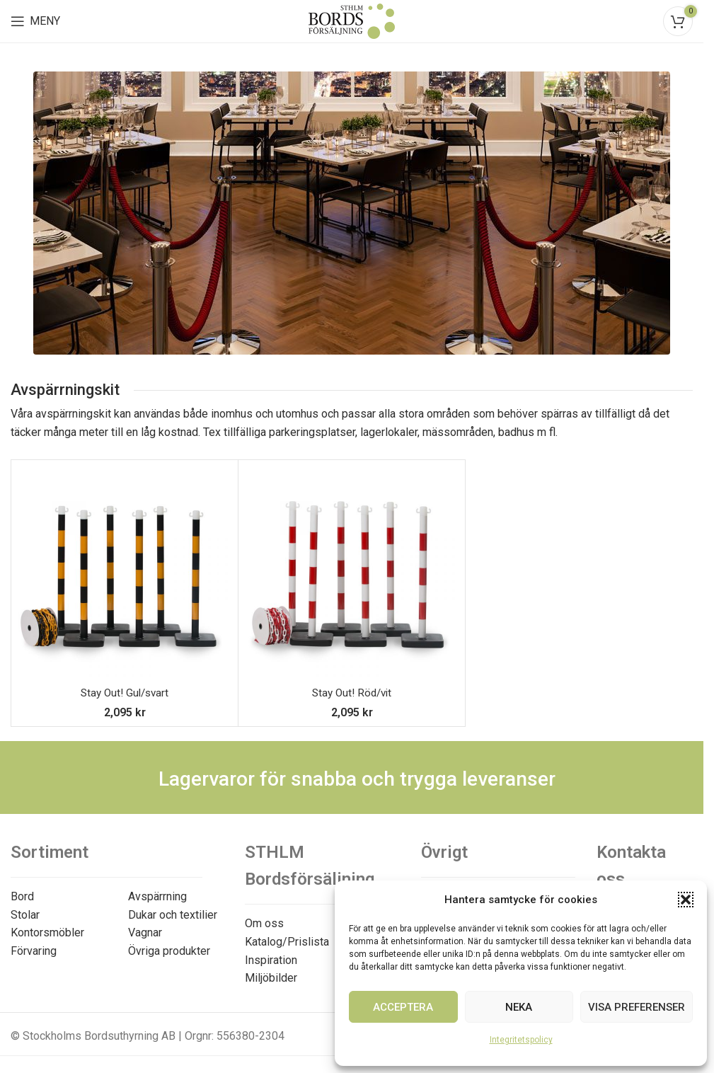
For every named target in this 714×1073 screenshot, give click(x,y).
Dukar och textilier (172, 915)
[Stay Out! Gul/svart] (124, 573)
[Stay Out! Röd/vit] (352, 573)
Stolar (25, 915)
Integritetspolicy (521, 1040)
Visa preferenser (636, 1007)
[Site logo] (352, 20)
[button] (686, 900)
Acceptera (403, 1007)
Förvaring (34, 951)
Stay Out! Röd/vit (351, 692)
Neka (518, 1007)
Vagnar (145, 932)
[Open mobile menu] (35, 21)
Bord (22, 896)
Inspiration (271, 960)
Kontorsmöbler (47, 932)
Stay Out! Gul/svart (124, 692)
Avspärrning (157, 896)
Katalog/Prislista (287, 941)
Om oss (264, 923)
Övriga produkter (169, 951)
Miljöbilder (271, 978)
